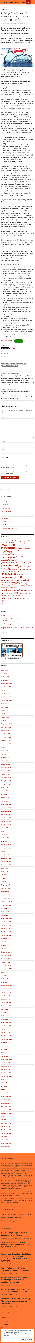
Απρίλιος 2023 (5, 797)
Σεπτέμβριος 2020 (6, 901)
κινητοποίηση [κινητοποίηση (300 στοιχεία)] (12, 577)
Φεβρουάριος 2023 (6, 804)
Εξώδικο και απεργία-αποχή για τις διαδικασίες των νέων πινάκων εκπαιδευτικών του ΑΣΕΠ (14, 1279)
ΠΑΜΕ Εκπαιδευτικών (9, 525)
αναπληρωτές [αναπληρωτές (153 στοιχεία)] (11, 547)
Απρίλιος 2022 (5, 838)
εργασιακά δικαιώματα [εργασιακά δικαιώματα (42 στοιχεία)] (10, 571)
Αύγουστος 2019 (6, 938)
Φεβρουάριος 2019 (6, 952)
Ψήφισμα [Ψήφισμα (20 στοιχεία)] (21, 543)
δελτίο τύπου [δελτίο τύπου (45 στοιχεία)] (14, 565)
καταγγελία (17, 363)
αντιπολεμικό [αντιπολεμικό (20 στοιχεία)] (25, 548)
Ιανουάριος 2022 (6, 848)
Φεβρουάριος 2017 (6, 1022)
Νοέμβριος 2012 (6, 1126)
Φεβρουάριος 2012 (6, 1143)
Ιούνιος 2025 (4, 710)
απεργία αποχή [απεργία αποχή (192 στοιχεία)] (12, 557)
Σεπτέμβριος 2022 (6, 821)
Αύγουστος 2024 (6, 744)
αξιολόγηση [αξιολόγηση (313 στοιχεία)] (11, 551)
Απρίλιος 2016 (5, 1052)
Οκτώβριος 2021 (6, 858)
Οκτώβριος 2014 (6, 1110)
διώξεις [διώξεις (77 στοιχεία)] (6, 569)
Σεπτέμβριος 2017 (6, 1002)
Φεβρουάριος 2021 (6, 885)
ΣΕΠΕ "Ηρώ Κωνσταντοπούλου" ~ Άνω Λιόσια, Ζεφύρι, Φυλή (13, 2)
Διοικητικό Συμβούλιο (13, 23)
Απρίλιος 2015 (5, 1089)
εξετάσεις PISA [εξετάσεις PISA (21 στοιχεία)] (26, 569)
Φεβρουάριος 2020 (6, 918)
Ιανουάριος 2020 (6, 922)
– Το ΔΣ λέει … (5, 501)
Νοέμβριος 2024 (6, 734)
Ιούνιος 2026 (4, 670)
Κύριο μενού (33, 2)
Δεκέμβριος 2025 (6, 690)
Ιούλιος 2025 (4, 707)
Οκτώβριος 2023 (6, 777)
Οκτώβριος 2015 (6, 1073)
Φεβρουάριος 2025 (6, 724)
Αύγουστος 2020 (6, 905)
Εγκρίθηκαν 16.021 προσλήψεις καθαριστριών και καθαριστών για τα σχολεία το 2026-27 (15, 1244)
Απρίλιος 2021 (5, 878)
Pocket (14, 348)
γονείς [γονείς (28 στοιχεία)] (28, 563)
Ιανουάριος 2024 (6, 767)
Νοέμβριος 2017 (6, 995)
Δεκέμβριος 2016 (6, 1029)
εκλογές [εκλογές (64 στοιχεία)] (16, 569)
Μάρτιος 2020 (5, 915)
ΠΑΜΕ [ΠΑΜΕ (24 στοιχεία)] (29, 541)
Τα (5, 658)
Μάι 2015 (4, 1086)
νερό (23, 363)
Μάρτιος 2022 (5, 841)
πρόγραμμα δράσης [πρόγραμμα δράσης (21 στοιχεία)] (16, 586)
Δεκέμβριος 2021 (6, 851)
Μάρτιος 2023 (5, 801)
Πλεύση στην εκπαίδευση (10, 528)
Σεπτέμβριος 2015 (6, 1076)
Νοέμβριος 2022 (6, 814)
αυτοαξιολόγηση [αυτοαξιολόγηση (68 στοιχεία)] (9, 560)
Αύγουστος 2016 (6, 1042)
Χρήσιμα (3, 615)
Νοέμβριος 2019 (6, 928)
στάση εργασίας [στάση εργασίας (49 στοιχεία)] (8, 588)
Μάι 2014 (4, 1120)
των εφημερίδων (15, 658)
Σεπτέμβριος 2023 (6, 781)
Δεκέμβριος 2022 (6, 811)
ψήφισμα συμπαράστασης (10, 365)
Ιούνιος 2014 (4, 1116)
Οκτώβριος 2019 (6, 932)
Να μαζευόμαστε (6, 514)
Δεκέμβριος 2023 (6, 771)
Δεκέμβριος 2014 (6, 1103)
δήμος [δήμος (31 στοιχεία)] (4, 565)
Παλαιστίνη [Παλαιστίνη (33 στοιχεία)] (6, 543)
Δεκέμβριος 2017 (6, 992)
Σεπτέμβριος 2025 (6, 700)
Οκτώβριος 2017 (6, 999)
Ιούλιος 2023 (4, 787)
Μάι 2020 (4, 908)
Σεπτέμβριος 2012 (6, 1133)
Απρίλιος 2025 (5, 717)
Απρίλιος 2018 (5, 979)
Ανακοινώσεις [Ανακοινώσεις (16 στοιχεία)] (5, 541)
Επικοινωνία (4, 632)
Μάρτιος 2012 (5, 1140)
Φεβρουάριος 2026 (6, 683)
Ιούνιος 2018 (4, 972)
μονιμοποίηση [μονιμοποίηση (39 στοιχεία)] (7, 580)
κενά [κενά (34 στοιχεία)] (21, 574)
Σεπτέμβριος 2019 (6, 935)
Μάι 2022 (4, 834)
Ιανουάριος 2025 (6, 727)
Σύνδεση (3, 1317)
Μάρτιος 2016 (5, 1056)
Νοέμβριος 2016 (6, 1032)
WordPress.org (5, 1327)
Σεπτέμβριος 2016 (6, 1039)
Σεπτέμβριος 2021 (6, 861)
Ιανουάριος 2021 (6, 888)
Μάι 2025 (4, 714)
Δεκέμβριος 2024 (6, 730)
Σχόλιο (3, 417)
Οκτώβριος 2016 (6, 1036)
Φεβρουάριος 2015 (6, 1096)
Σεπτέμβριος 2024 (6, 740)
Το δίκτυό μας (7, 624)
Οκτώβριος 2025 (6, 697)
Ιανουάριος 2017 (6, 1026)
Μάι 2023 (4, 794)
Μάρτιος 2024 (5, 761)
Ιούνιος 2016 (4, 1046)
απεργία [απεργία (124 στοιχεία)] (7, 554)
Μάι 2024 (4, 754)
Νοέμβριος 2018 (6, 962)
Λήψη (19, 341)
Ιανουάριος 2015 (6, 1099)
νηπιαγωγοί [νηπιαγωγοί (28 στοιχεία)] (5, 582)
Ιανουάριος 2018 (6, 989)
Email (3, 449)
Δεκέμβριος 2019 (6, 925)
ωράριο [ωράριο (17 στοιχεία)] (3, 603)
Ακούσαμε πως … (6, 508)
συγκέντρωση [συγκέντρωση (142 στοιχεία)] (11, 590)
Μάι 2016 (4, 1049)
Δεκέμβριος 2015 (6, 1066)
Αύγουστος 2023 (6, 784)
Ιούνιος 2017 (4, 1009)
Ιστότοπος (4, 457)
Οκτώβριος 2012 (6, 1130)
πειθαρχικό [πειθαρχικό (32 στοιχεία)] (22, 584)
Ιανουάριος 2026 (6, 687)
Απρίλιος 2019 (5, 945)
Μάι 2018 (4, 975)
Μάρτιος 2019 (5, 948)
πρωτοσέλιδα (9, 658)
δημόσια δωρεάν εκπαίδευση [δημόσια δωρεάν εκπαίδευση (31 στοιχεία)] (11, 567)
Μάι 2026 (4, 673)
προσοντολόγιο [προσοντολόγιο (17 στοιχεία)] (5, 585)
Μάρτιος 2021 (5, 881)
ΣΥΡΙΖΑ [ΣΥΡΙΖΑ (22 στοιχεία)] (14, 543)
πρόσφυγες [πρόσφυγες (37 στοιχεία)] (28, 586)
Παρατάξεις (4, 518)
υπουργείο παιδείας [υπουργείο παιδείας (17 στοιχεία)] (16, 595)
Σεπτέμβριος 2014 (6, 1113)
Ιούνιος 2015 (4, 1083)
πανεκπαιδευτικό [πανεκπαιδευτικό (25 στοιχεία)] (16, 582)
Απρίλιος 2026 (5, 677)
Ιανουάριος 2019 (6, 955)
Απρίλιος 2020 (5, 912)
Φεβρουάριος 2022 (6, 844)
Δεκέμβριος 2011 (6, 1146)
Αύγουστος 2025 (6, 703)
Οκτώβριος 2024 (6, 737)
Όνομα (4, 441)
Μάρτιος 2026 (5, 680)
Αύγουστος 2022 (6, 824)
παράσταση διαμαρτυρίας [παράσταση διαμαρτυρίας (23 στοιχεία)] (9, 584)
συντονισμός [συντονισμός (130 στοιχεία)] (10, 593)
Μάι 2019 (4, 942)
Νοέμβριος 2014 (6, 1106)
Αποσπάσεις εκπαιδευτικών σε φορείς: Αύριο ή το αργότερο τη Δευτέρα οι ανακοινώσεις (15, 1301)
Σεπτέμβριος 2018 (6, 969)
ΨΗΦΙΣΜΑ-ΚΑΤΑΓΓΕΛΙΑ (24, 1214)
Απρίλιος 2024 (5, 757)
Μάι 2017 (4, 1012)
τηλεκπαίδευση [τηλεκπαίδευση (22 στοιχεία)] (24, 593)
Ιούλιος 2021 (4, 868)
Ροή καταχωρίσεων (6, 1321)
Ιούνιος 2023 (4, 791)
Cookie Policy (6, 1335)
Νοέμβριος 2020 (6, 895)
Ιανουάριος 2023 (6, 807)
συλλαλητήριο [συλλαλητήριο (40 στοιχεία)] (27, 590)
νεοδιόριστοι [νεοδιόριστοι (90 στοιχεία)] (21, 580)
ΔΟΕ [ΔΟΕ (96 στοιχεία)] (13, 540)
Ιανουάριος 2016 (6, 1063)
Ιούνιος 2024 (4, 750)
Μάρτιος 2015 (5, 1093)
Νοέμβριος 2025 (6, 693)
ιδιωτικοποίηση (7, 363)
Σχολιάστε (22, 23)
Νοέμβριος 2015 (6, 1069)
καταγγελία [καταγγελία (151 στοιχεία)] (9, 573)
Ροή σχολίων (4, 1324)
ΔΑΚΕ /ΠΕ (6, 521)
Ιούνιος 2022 (4, 831)
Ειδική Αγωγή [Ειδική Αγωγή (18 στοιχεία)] (22, 541)
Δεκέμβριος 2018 (6, 958)
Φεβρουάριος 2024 (6, 764)
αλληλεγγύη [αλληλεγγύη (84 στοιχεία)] (8, 545)
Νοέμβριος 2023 (6, 774)
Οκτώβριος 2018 (6, 965)
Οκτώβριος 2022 (6, 818)
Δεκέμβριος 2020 (6, 891)
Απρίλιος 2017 (5, 1016)
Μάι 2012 (4, 1136)
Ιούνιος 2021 (4, 871)
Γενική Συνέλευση (6, 511)
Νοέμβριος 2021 (6, 854)
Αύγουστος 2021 (6, 865)
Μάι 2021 (4, 875)
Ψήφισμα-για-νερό (7, 340)
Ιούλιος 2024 (4, 747)
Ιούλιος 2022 (4, 828)
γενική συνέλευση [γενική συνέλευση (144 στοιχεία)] (13, 562)
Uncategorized (5, 504)
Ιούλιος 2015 (4, 1079)
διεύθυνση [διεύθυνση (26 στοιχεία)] (26, 567)
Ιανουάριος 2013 (6, 1123)
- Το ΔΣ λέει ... (4, 9)
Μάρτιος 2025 (5, 720)
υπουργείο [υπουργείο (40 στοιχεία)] (6, 595)
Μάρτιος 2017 (5, 1019)
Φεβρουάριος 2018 (6, 985)
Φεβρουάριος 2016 (6, 1059)
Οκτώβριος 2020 (6, 898)
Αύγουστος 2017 (6, 1005)
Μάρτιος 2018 (5, 982)
